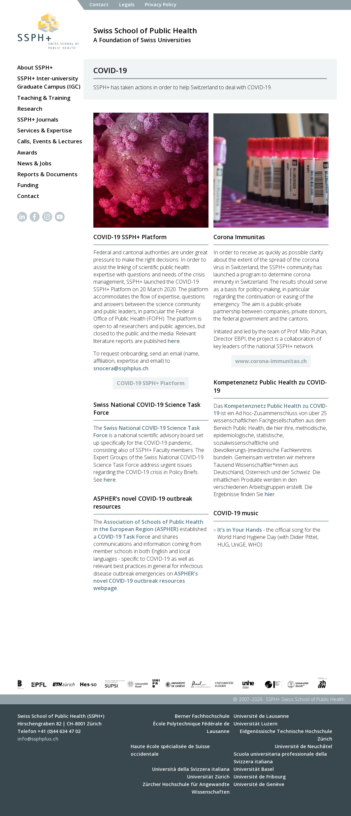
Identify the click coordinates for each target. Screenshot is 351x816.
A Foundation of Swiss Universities (145, 34)
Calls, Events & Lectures (49, 141)
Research (29, 108)
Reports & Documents (47, 174)
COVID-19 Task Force (124, 536)
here (174, 341)
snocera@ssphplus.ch (120, 368)
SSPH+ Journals (37, 119)
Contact (28, 196)
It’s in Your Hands (239, 529)
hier (270, 494)
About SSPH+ (35, 67)
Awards (27, 152)
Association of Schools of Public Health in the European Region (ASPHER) (148, 525)
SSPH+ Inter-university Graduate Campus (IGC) (48, 82)
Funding (27, 185)
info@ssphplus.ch (37, 739)
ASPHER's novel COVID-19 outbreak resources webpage (145, 581)
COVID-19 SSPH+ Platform (151, 383)
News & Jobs (34, 163)
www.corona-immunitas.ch (271, 361)
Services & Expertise (44, 130)
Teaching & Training (43, 97)
